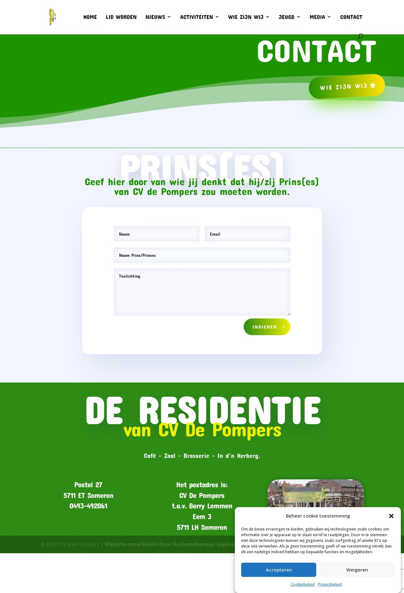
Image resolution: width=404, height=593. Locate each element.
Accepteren (279, 569)
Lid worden (121, 17)
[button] (391, 516)
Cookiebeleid (303, 584)
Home (90, 17)
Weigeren (357, 569)
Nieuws (155, 17)
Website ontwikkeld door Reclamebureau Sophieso (172, 544)
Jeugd (286, 17)
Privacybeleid (330, 584)
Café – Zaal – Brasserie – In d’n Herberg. (202, 455)
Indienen (264, 326)
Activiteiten (196, 17)
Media (317, 17)
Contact (351, 17)
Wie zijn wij (246, 17)
